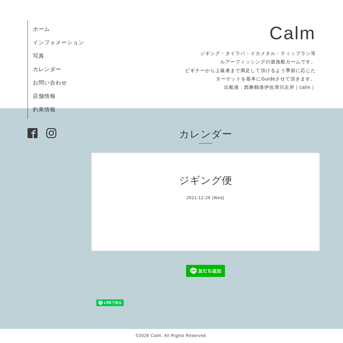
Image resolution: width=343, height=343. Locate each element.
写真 (38, 56)
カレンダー (47, 69)
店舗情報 (44, 96)
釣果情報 (44, 109)
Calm (292, 33)
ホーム (41, 29)
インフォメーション (58, 42)
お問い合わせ (50, 82)
